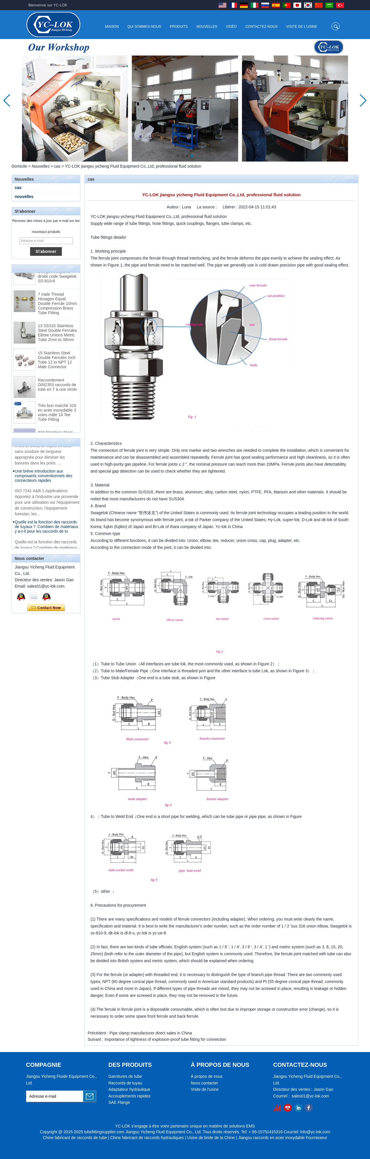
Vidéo (231, 27)
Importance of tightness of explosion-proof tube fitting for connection (165, 1039)
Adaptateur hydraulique (129, 1089)
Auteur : (174, 207)
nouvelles (24, 196)
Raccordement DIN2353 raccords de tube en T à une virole (57, 386)
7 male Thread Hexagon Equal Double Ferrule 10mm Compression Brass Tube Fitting (57, 304)
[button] (178, 156)
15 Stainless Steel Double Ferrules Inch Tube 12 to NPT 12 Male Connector (56, 361)
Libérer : (230, 207)
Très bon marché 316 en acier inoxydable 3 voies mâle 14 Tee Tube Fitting (57, 413)
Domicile (19, 166)
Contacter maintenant (46, 608)
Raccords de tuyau (125, 1083)
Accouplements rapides (129, 1096)
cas (57, 166)
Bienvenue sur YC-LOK (47, 5)
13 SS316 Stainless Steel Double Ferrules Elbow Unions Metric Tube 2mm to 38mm (57, 334)
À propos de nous (207, 1076)
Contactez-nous (261, 27)
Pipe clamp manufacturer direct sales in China (151, 1033)
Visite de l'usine (301, 27)
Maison (112, 27)
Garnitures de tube (125, 1076)
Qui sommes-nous (144, 27)
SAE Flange (119, 1102)
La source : (207, 207)
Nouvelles (207, 27)
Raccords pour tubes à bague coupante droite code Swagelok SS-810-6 (57, 275)
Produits (179, 27)
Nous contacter (204, 1083)
